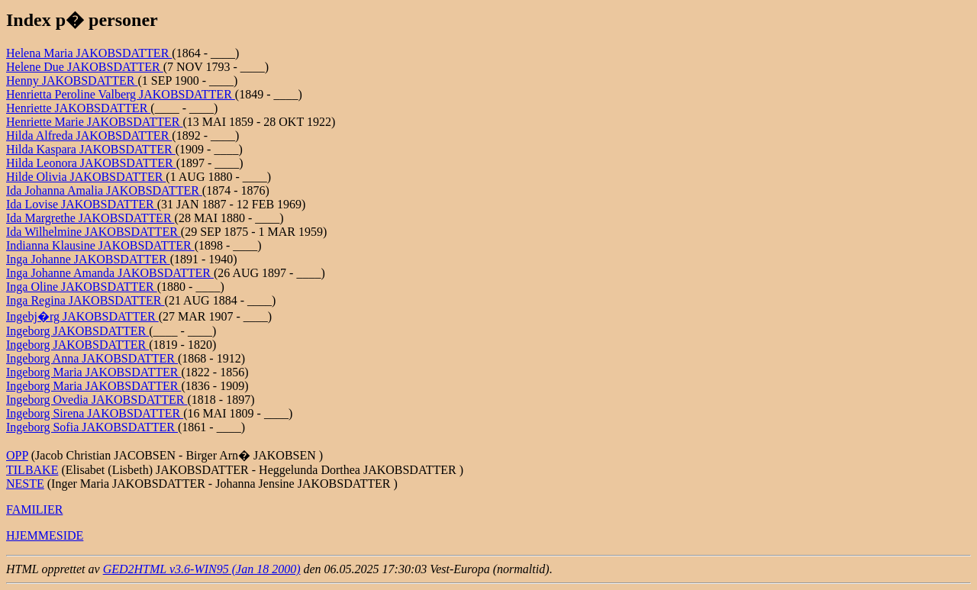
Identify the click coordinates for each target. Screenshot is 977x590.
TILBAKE (32, 469)
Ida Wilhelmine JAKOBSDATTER (93, 231)
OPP (17, 455)
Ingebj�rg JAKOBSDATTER (82, 316)
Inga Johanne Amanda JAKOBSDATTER (110, 272)
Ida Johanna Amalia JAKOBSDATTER (104, 190)
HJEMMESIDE (44, 535)
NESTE (25, 483)
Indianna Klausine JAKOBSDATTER (100, 245)
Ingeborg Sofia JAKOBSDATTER (92, 427)
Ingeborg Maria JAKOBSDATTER (93, 372)
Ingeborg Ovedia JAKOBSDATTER (96, 399)
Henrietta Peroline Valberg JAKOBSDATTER (120, 94)
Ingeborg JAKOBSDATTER (77, 330)
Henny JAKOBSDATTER (71, 80)
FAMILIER (34, 509)
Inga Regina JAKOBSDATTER (85, 300)
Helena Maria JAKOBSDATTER (89, 53)
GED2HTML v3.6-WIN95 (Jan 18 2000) (202, 569)
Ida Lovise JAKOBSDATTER (81, 204)
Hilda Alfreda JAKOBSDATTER (89, 135)
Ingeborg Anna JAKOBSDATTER (92, 358)
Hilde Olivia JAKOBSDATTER (86, 176)
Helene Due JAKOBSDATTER (84, 66)
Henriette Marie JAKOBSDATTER (94, 121)
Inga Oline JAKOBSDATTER (81, 286)
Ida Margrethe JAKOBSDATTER (90, 217)
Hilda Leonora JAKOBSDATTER (91, 162)
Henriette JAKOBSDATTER (78, 108)
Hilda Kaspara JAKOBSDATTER (91, 149)
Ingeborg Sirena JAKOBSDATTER (94, 413)
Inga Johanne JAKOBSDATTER (88, 259)
